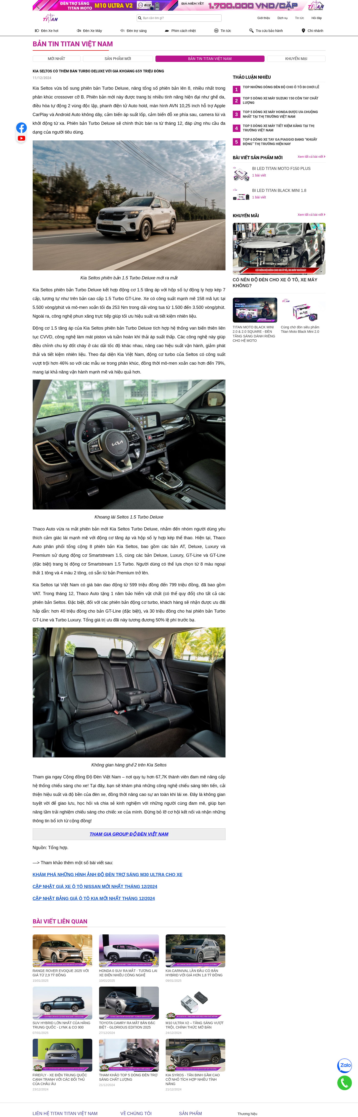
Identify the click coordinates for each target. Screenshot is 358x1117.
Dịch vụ (282, 18)
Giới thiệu (263, 18)
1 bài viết (259, 175)
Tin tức (299, 18)
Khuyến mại (296, 59)
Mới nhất (56, 59)
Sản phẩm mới (118, 59)
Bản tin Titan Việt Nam (210, 59)
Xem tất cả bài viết (312, 156)
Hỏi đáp (317, 18)
